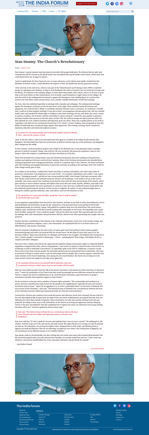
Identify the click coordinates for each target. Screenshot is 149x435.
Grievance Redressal (26, 420)
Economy (42, 424)
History (67, 424)
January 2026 (22, 11)
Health (66, 422)
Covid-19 (42, 417)
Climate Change (44, 415)
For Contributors (25, 417)
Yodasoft (129, 429)
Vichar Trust (23, 413)
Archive (118, 420)
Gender (67, 419)
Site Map (119, 415)
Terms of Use (23, 422)
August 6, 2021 (26, 68)
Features (34, 11)
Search (118, 413)
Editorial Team (24, 415)
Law (91, 417)
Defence (41, 422)
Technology (94, 422)
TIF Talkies (61, 11)
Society (92, 419)
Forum (51, 11)
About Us (22, 410)
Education (68, 415)
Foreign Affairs (95, 415)
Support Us (120, 417)
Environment (69, 417)
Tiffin (43, 11)
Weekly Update (121, 410)
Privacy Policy (24, 424)
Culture (41, 419)
